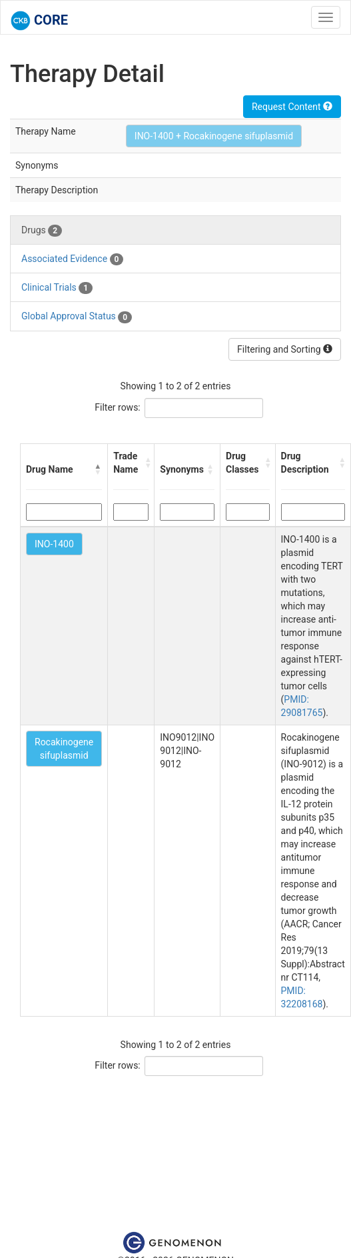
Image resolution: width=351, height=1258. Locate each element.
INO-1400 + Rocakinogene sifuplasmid (214, 136)
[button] (98, 469)
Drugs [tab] (41, 231)
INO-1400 (54, 544)
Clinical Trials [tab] (57, 288)
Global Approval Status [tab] (76, 317)
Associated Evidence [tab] (72, 259)
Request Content (292, 106)
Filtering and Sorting (284, 349)
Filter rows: (118, 407)
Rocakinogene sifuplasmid (64, 749)
